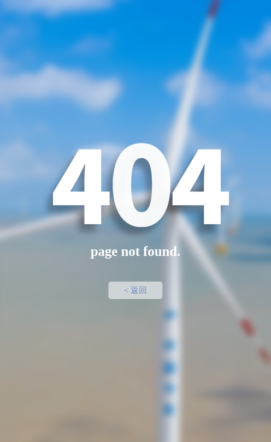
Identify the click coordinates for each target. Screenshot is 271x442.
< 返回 (135, 290)
